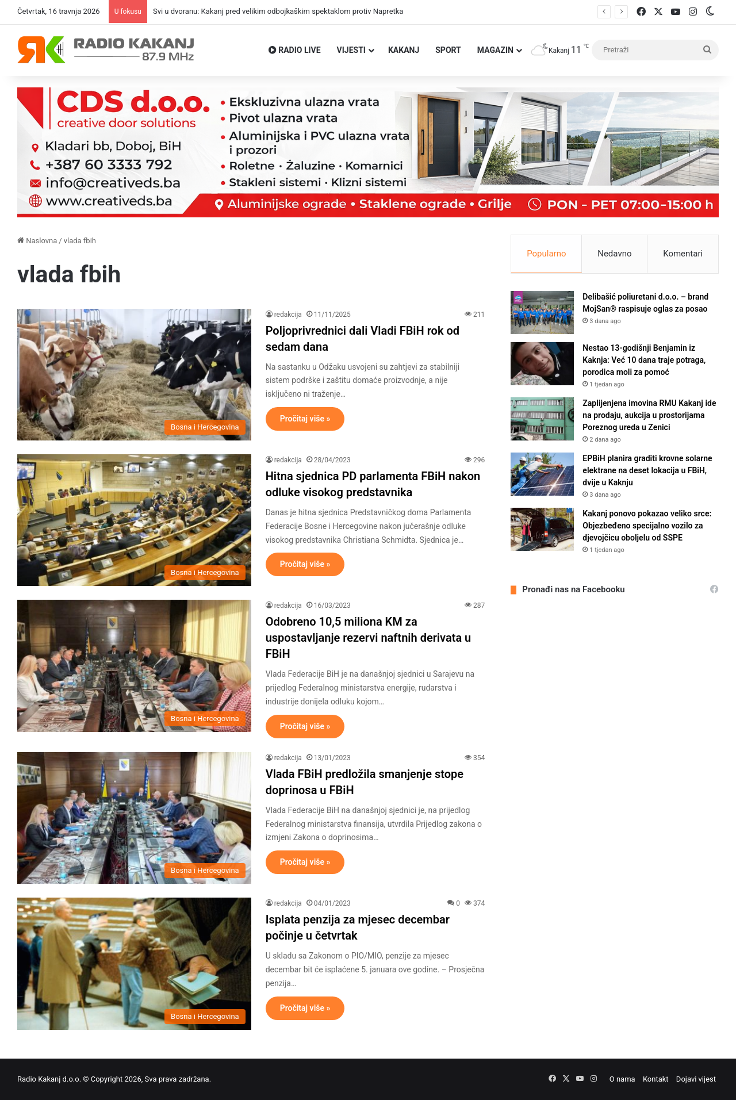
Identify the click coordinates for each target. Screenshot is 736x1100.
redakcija (288, 315)
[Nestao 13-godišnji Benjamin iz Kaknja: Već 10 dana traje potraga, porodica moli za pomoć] (542, 363)
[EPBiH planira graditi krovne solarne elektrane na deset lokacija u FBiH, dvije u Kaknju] (542, 474)
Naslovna (37, 240)
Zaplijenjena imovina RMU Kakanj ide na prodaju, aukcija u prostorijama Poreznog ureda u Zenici (649, 415)
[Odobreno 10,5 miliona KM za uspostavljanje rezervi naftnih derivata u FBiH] (134, 665)
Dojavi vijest (696, 1079)
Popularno (546, 253)
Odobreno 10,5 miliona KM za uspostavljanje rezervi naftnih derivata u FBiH (368, 638)
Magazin (495, 50)
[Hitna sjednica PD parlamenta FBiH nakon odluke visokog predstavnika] (134, 520)
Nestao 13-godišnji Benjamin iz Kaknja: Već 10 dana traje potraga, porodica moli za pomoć (644, 360)
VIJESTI (351, 50)
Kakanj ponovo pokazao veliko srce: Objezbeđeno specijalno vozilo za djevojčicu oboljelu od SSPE (646, 525)
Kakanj (403, 50)
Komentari (683, 253)
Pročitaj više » (305, 418)
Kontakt (656, 1079)
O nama (622, 1079)
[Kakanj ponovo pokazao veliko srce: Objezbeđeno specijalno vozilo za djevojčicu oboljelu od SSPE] (542, 529)
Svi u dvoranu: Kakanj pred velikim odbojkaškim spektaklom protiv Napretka (278, 11)
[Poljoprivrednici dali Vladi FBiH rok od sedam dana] (134, 374)
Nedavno (614, 253)
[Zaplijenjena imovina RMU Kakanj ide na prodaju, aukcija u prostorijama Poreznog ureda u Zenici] (542, 418)
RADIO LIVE (295, 50)
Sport (448, 50)
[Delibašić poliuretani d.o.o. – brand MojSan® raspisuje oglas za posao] (542, 312)
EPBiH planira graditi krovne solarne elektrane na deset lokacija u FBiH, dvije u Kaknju (647, 470)
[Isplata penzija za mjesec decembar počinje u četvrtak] (134, 963)
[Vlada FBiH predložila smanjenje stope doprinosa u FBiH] (134, 818)
